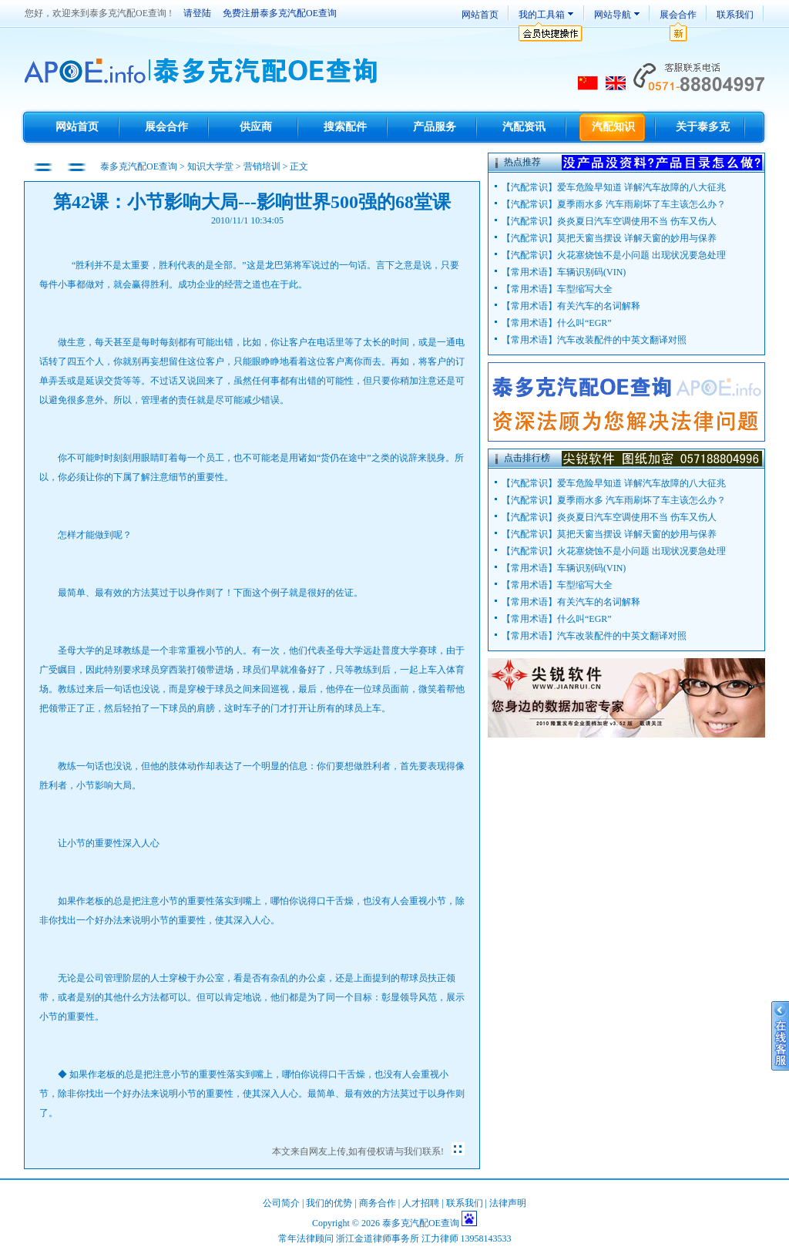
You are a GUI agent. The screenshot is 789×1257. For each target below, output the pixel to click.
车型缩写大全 (585, 289)
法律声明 (507, 1203)
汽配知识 (613, 127)
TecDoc (203, 72)
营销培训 (261, 166)
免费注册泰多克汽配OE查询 (280, 13)
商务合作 (377, 1203)
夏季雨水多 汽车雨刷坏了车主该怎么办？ (641, 204)
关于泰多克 (703, 127)
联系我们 (735, 14)
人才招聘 (420, 1203)
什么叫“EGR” (584, 323)
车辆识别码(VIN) (591, 272)
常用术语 (529, 272)
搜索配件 (345, 127)
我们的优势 (329, 1203)
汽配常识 (529, 187)
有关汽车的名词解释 (598, 306)
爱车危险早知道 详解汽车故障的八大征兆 (641, 187)
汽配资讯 (524, 127)
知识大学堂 (210, 166)
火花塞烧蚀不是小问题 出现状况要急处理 (641, 255)
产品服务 (434, 127)
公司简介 (281, 1203)
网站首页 (480, 14)
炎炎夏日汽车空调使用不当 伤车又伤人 (637, 221)
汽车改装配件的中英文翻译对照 (622, 339)
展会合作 (678, 14)
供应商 (256, 127)
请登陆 (197, 13)
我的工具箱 (542, 14)
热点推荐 (522, 161)
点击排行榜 (527, 457)
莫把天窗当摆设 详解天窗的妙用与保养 (637, 238)
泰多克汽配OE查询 (140, 166)
